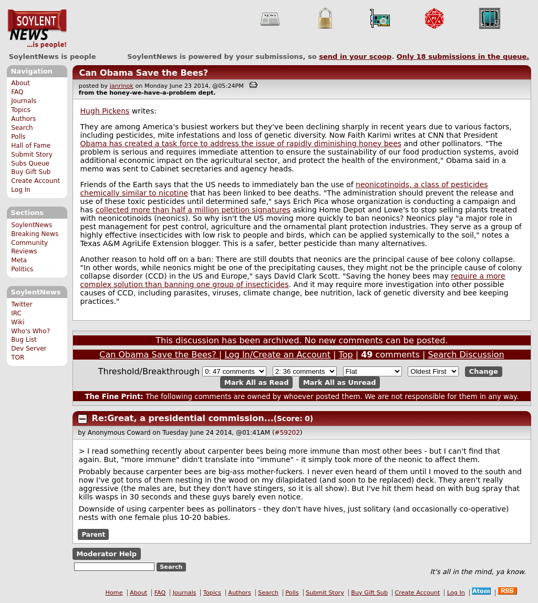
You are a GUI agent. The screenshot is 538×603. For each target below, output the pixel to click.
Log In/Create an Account (277, 355)
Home (114, 592)
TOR (17, 357)
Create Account (35, 181)
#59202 (287, 432)
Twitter (21, 304)
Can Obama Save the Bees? (143, 73)
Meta (19, 260)
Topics (20, 110)
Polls (18, 136)
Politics (22, 269)
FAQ (17, 92)
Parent (93, 534)
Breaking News (34, 234)
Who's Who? (30, 331)
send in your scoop (355, 56)
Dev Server (28, 348)
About (20, 83)
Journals (23, 101)
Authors (23, 118)
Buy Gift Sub (30, 172)
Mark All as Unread (339, 382)
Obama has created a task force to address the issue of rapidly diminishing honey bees (241, 143)
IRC (16, 313)
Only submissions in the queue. (463, 56)
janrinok (121, 86)
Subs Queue (30, 163)
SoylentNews (37, 29)
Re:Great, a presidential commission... (183, 418)
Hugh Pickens (105, 111)
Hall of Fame (30, 145)
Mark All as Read (256, 382)
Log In (20, 189)
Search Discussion (466, 355)
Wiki (17, 322)
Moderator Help (106, 554)
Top (346, 355)
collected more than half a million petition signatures (193, 210)
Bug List (24, 339)
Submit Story (32, 154)
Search (22, 127)
